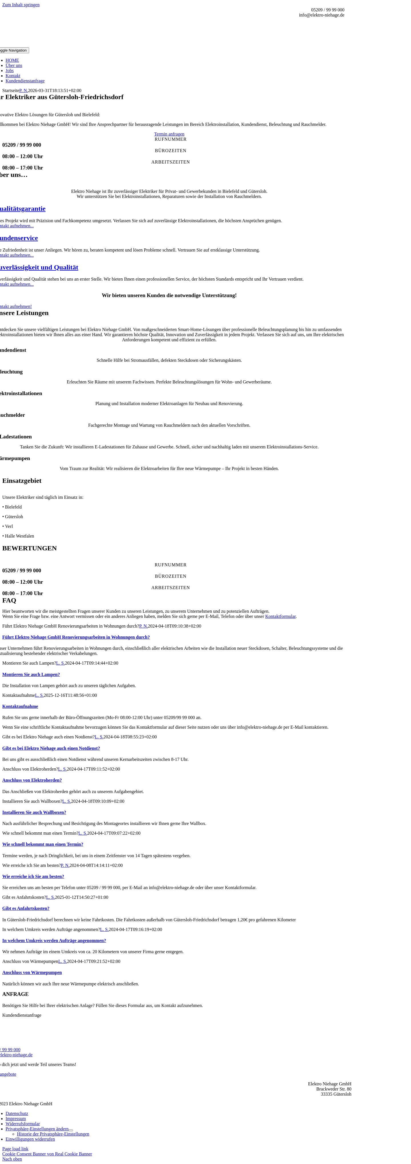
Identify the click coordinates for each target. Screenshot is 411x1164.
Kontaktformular (280, 616)
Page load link (15, 1148)
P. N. (23, 90)
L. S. (60, 663)
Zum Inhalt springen (21, 4)
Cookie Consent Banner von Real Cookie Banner (47, 1153)
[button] (37, 1128)
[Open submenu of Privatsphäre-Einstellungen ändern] (70, 1130)
